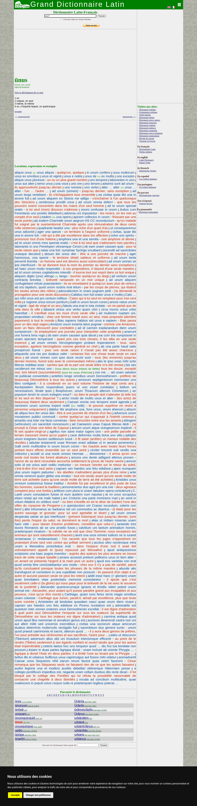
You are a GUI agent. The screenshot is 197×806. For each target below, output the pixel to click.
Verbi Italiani (145, 115)
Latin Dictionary (146, 160)
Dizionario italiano (147, 109)
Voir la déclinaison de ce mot (29, 92)
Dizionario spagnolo (148, 130)
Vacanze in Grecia (147, 141)
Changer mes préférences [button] (38, 795)
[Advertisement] (75, 54)
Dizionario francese (148, 122)
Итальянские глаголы (149, 195)
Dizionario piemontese (149, 136)
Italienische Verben (147, 171)
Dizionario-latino (146, 117)
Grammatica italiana (148, 112)
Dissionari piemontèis (148, 212)
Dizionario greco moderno (151, 133)
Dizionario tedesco (147, 128)
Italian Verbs (144, 162)
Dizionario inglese (147, 125)
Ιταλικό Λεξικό (146, 203)
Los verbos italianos (148, 179)
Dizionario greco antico (149, 120)
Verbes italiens (145, 152)
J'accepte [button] (15, 795)
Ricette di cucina (146, 138)
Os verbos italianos (147, 187)
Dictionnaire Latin (147, 149)
